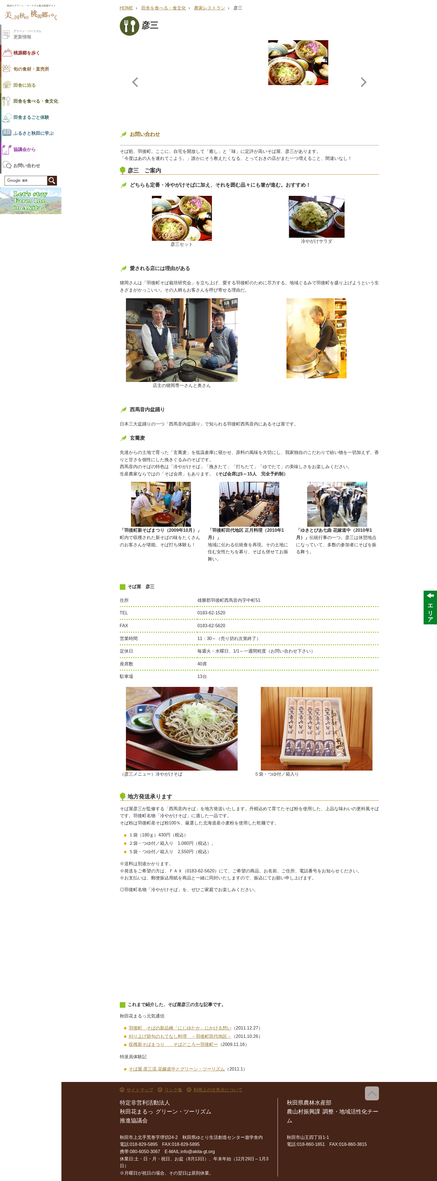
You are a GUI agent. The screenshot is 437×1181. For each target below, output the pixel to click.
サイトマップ (139, 1090)
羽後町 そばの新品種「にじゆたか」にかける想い (180, 1028)
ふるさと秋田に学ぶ (33, 133)
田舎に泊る (24, 85)
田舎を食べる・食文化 (35, 101)
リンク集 (173, 1090)
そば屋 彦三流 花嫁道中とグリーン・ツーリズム (177, 1069)
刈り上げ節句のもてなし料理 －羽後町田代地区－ (180, 1036)
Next (363, 82)
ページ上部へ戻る (372, 1093)
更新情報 (37, 34)
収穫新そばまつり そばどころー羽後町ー (173, 1044)
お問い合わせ (26, 165)
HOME (126, 8)
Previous (136, 82)
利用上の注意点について (218, 1090)
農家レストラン (209, 8)
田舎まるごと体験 (31, 117)
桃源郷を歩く (26, 52)
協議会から (24, 149)
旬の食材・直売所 (31, 69)
